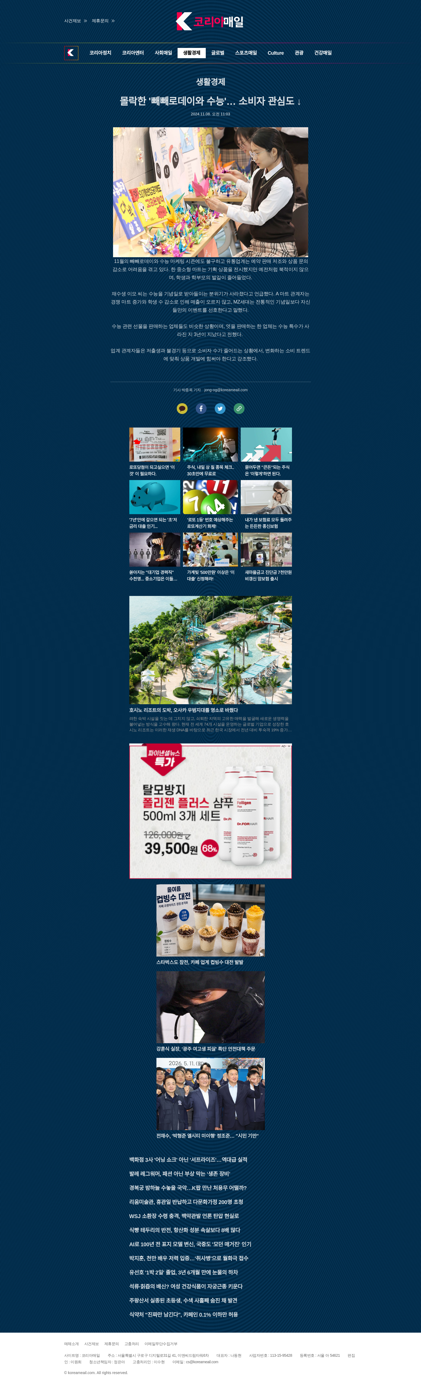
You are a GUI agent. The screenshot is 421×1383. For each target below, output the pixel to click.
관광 (299, 53)
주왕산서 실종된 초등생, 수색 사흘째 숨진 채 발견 (183, 1301)
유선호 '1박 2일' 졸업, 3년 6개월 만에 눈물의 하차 (183, 1273)
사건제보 (72, 20)
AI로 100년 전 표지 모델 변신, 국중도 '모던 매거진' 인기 (190, 1244)
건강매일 (323, 53)
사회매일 (163, 53)
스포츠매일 (246, 53)
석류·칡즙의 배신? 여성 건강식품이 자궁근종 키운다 (186, 1287)
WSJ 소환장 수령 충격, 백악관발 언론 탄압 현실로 (184, 1216)
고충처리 (131, 1344)
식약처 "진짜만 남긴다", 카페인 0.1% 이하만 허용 (183, 1315)
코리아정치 (100, 53)
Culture (276, 53)
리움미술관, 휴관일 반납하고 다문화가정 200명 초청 (186, 1202)
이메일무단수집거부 (161, 1344)
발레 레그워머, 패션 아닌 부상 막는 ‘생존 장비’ (179, 1174)
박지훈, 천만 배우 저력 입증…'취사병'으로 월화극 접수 (188, 1258)
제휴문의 (100, 20)
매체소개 (71, 1344)
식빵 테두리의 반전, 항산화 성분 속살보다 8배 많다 (184, 1230)
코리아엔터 (133, 53)
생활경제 (191, 53)
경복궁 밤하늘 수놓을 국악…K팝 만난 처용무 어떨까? (188, 1188)
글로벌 (217, 53)
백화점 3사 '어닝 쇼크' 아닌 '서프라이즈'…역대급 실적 (188, 1160)
